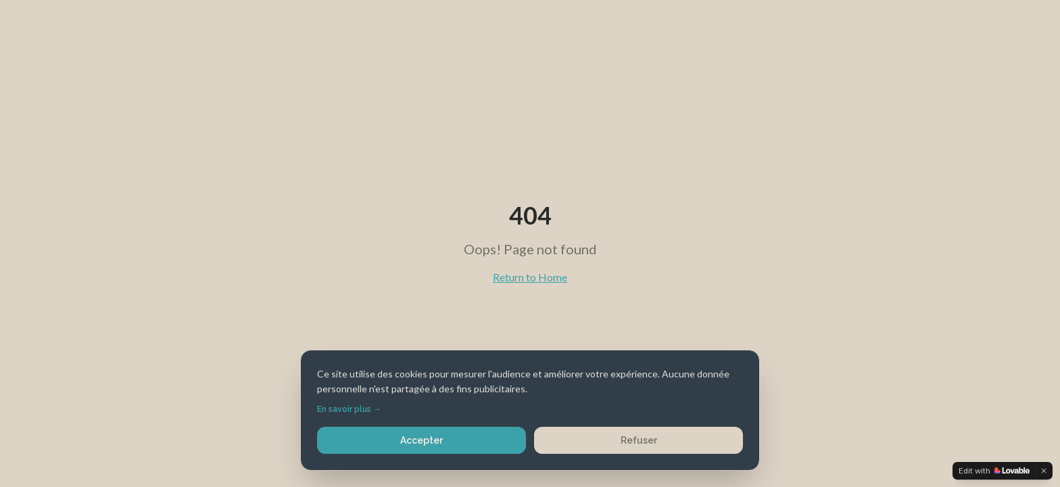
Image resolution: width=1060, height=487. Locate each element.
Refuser (639, 440)
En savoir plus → (349, 409)
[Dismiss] (1044, 471)
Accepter (421, 440)
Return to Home (530, 277)
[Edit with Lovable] (994, 471)
